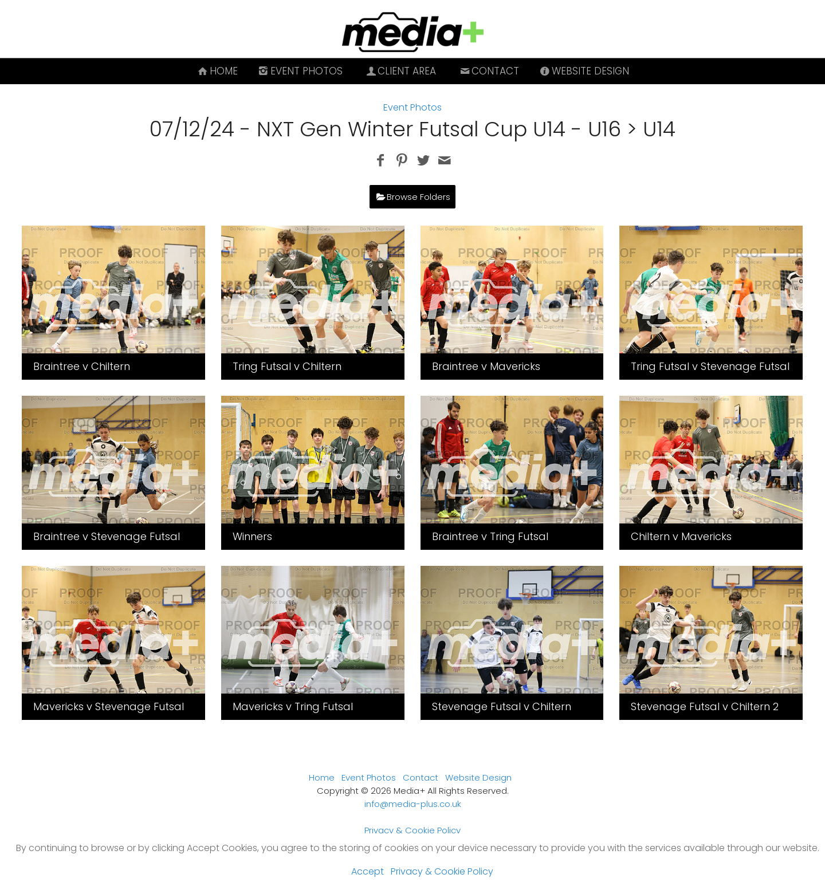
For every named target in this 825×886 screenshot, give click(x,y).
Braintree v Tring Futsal (490, 536)
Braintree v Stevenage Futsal (106, 536)
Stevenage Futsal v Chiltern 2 (705, 706)
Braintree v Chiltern (81, 366)
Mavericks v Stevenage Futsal (108, 706)
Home (217, 71)
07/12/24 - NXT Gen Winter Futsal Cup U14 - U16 (385, 129)
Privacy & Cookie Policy (412, 830)
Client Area (400, 71)
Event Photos (300, 71)
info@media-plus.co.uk (412, 804)
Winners (252, 536)
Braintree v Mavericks (486, 366)
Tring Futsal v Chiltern (287, 366)
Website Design (583, 71)
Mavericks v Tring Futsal (293, 706)
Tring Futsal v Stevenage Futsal (710, 366)
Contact (488, 71)
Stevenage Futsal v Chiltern (501, 706)
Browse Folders (418, 197)
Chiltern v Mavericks (681, 536)
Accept (367, 871)
